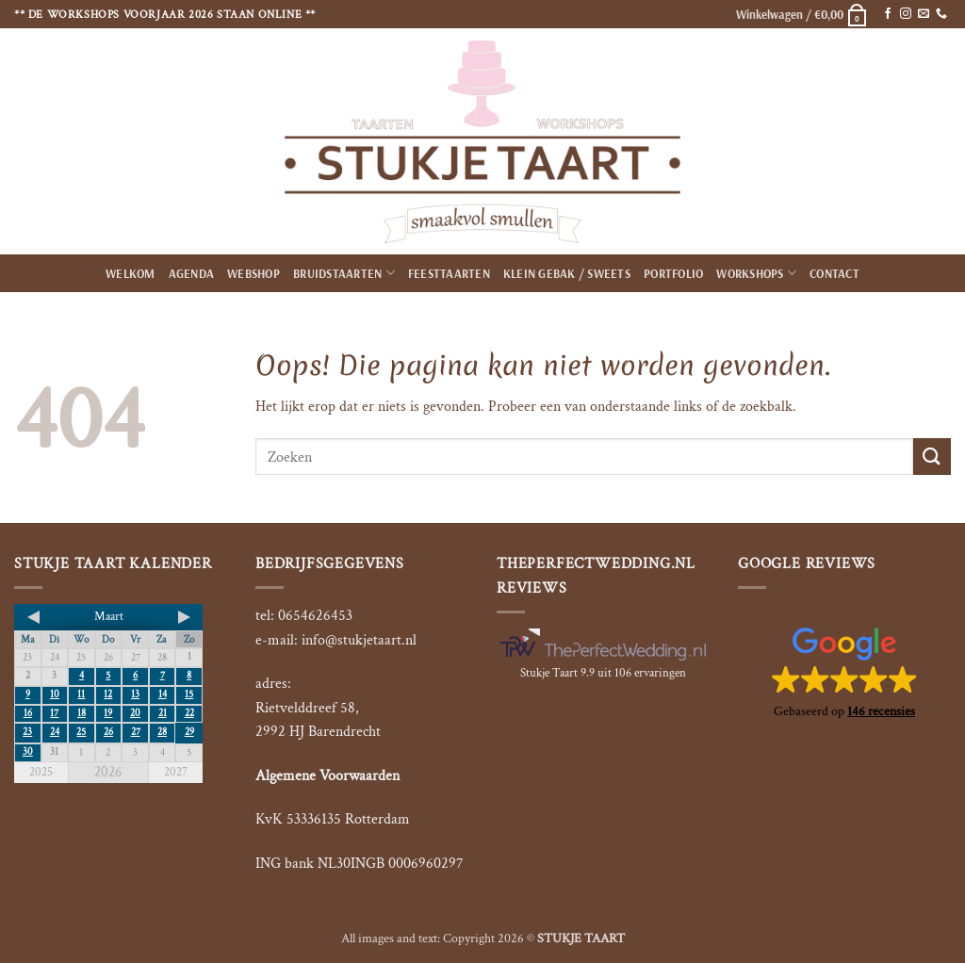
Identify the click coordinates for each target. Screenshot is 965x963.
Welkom (130, 273)
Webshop (253, 273)
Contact (834, 273)
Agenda (192, 273)
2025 (41, 772)
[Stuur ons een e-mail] (923, 14)
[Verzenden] (932, 456)
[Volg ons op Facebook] (887, 14)
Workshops (756, 273)
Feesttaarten (449, 273)
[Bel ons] (941, 14)
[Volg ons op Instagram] (905, 14)
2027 (176, 772)
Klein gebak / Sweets (566, 273)
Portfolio (673, 273)
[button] (802, 14)
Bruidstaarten (344, 273)
